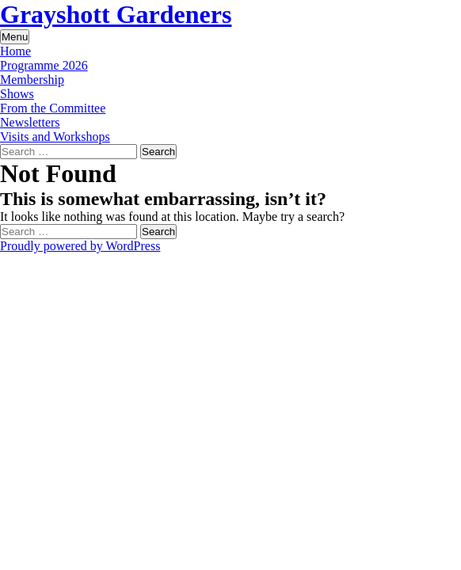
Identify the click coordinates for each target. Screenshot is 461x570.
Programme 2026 (44, 65)
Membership (32, 79)
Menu (15, 37)
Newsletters (30, 122)
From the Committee (52, 108)
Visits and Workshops (55, 136)
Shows (17, 94)
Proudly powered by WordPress (80, 246)
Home (15, 51)
